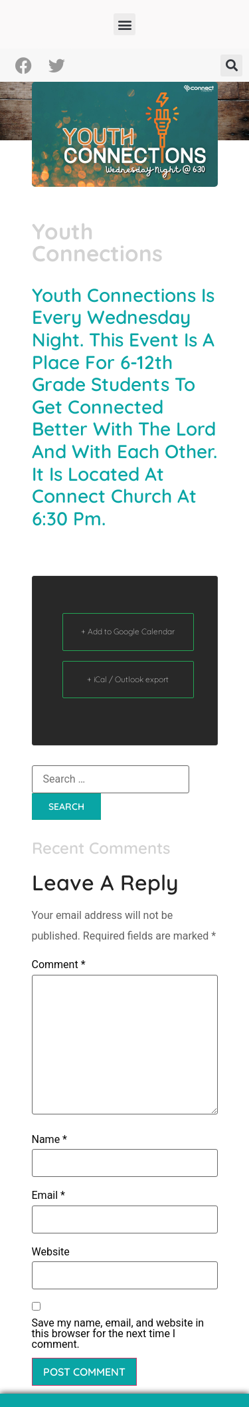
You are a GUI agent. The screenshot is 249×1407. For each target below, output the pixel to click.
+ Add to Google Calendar (128, 631)
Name (50, 1139)
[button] (124, 24)
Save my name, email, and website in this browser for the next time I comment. (118, 1334)
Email (48, 1195)
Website (51, 1252)
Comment (59, 964)
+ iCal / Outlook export (128, 679)
